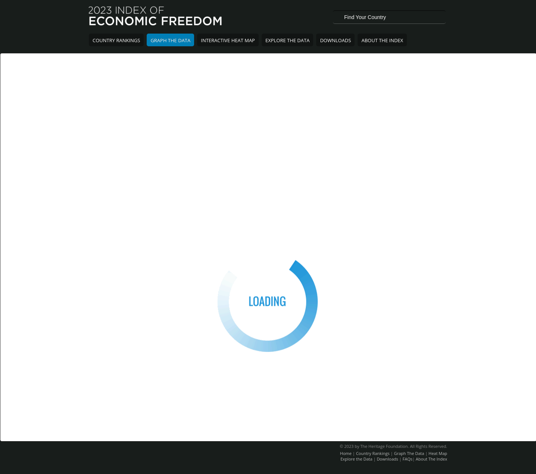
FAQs (407, 459)
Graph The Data (170, 40)
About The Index (382, 40)
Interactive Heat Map (228, 40)
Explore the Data (356, 459)
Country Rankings (116, 40)
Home (346, 453)
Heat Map (438, 453)
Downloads (335, 40)
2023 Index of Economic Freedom (156, 17)
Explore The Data (287, 40)
